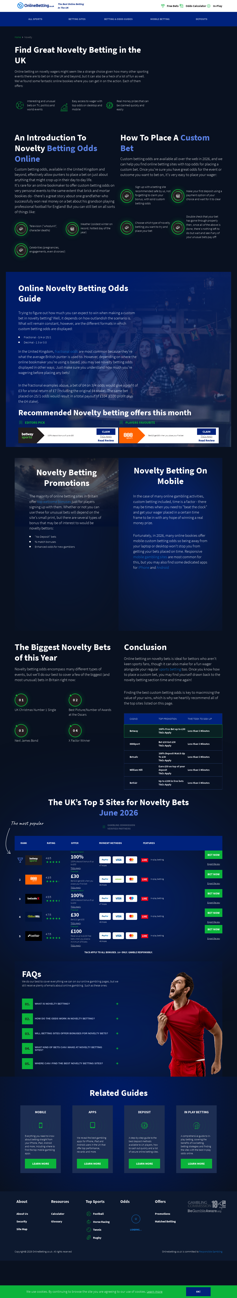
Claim (106, 431)
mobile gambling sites (150, 557)
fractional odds (66, 351)
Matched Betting (165, 1258)
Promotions (162, 1251)
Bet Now (210, 857)
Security (21, 1258)
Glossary (56, 1258)
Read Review (106, 440)
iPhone (143, 567)
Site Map (21, 1266)
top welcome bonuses (54, 501)
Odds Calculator (196, 6)
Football (95, 1251)
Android (163, 567)
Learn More (40, 1201)
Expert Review (209, 867)
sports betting (170, 669)
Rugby (93, 1275)
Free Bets (173, 6)
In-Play (217, 6)
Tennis (93, 1267)
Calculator (57, 1251)
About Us (22, 1251)
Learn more (154, 1292)
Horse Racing (98, 1259)
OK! (198, 1291)
